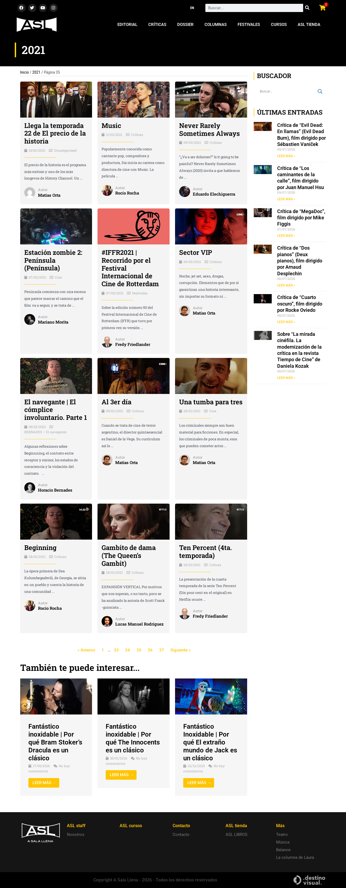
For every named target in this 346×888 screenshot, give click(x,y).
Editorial (127, 24)
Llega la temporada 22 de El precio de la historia (55, 133)
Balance (283, 849)
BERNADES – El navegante (45, 432)
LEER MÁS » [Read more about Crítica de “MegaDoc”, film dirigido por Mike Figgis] (286, 236)
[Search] (307, 8)
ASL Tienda (309, 24)
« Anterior (86, 650)
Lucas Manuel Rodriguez (139, 624)
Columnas (216, 24)
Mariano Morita (53, 322)
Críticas (157, 24)
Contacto (181, 834)
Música (282, 842)
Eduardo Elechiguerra (214, 194)
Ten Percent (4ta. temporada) (205, 551)
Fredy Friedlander (132, 344)
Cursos (279, 24)
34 (127, 650)
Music (111, 125)
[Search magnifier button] (320, 91)
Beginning (40, 547)
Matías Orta (49, 195)
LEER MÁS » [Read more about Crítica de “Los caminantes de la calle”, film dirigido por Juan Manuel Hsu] (286, 199)
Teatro (282, 834)
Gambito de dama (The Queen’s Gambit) (129, 555)
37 (161, 650)
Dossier (185, 24)
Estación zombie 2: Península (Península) (53, 260)
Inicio (24, 72)
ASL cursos (131, 825)
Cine (58, 277)
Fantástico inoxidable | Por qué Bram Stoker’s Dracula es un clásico (55, 742)
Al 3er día (116, 401)
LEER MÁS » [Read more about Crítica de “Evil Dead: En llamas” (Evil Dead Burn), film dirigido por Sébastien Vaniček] (286, 156)
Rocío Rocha (127, 193)
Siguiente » (180, 650)
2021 (36, 72)
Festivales (249, 24)
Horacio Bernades (55, 490)
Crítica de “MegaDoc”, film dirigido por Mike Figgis (301, 217)
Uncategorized (65, 150)
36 (150, 650)
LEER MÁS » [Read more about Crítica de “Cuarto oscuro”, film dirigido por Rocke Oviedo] (286, 322)
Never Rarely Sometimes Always (209, 129)
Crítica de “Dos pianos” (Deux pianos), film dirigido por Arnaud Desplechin (299, 260)
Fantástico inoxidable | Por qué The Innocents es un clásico (133, 738)
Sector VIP (195, 252)
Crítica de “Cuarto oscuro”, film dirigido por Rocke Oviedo (299, 303)
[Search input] (287, 91)
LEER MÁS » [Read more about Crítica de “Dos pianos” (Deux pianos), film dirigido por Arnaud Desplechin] (286, 285)
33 (116, 650)
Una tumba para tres (211, 401)
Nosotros (75, 834)
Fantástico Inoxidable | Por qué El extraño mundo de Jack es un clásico (210, 742)
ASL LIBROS (236, 834)
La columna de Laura (295, 857)
